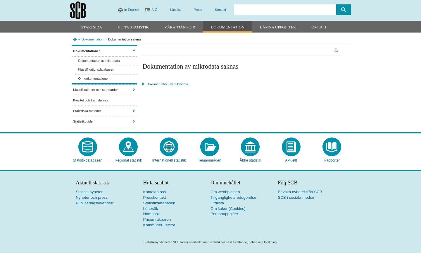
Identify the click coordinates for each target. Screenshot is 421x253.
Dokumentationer (86, 51)
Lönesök (150, 208)
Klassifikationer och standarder (95, 89)
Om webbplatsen (225, 192)
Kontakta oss (154, 192)
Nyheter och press (92, 197)
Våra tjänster (179, 27)
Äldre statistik (250, 160)
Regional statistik (128, 160)
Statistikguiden (83, 121)
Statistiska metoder (87, 111)
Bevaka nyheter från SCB (300, 192)
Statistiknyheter (89, 192)
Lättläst (175, 9)
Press (198, 9)
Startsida (91, 27)
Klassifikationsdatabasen (96, 69)
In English (131, 9)
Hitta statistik (133, 27)
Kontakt (220, 9)
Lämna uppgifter (278, 27)
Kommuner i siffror (159, 225)
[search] (285, 9)
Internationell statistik (169, 160)
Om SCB (318, 27)
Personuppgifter (224, 214)
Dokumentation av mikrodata (99, 60)
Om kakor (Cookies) (227, 208)
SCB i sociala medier (296, 197)
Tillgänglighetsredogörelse (233, 197)
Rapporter (332, 160)
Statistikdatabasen (87, 160)
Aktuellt (291, 160)
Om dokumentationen (93, 78)
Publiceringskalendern (95, 203)
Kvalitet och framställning (91, 100)
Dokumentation (227, 27)
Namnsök (151, 214)
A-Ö (154, 9)
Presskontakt (154, 197)
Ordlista (217, 203)
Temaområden (209, 160)
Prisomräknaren (157, 219)
